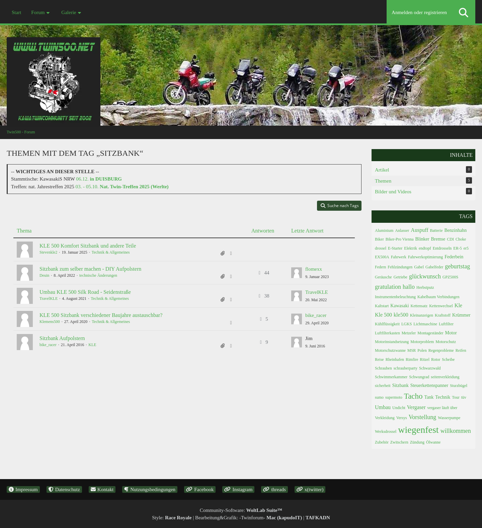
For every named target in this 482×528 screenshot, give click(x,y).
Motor (451, 332)
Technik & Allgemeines (111, 252)
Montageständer (430, 333)
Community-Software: (241, 510)
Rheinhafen (395, 359)
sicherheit (383, 385)
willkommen (455, 430)
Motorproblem (422, 341)
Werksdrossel (385, 431)
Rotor (435, 359)
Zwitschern (399, 442)
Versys (401, 417)
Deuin (44, 275)
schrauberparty (405, 368)
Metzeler (409, 333)
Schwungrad (419, 377)
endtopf (425, 248)
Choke (461, 239)
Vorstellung (422, 417)
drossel (380, 248)
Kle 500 (383, 315)
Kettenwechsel (441, 306)
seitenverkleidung (445, 377)
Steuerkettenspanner (429, 385)
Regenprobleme (441, 350)
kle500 (401, 315)
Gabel (419, 267)
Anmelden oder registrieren (419, 12)
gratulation (388, 286)
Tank (429, 397)
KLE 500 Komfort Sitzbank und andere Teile (87, 246)
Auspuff (419, 230)
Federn (380, 267)
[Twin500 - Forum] (241, 70)
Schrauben (383, 368)
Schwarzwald (430, 368)
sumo (379, 397)
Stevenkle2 (48, 252)
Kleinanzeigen (421, 315)
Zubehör (382, 442)
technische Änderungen (98, 275)
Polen (421, 350)
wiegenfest (418, 429)
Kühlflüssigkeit (387, 324)
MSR (411, 350)
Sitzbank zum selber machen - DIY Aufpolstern (90, 269)
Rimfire (412, 359)
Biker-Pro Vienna (400, 239)
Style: (171, 517)
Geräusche (383, 277)
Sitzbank (400, 385)
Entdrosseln (442, 248)
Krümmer (461, 315)
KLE (92, 344)
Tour (456, 397)
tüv (463, 397)
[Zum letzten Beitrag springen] (296, 272)
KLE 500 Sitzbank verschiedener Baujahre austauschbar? (100, 315)
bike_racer (315, 315)
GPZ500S (450, 277)
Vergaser (416, 407)
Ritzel (424, 359)
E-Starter (395, 248)
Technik (442, 397)
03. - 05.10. (122, 186)
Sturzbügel (458, 385)
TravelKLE (48, 298)
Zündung (417, 442)
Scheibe (448, 359)
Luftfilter (446, 324)
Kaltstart (382, 306)
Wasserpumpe (449, 417)
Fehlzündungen (400, 267)
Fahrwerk (398, 257)
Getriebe (400, 277)
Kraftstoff (443, 315)
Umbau (383, 407)
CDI (450, 239)
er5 (466, 248)
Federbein (454, 256)
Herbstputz (425, 287)
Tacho (413, 396)
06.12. (99, 179)
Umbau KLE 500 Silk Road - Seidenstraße (85, 292)
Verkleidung (385, 417)
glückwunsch (425, 276)
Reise (379, 359)
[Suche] (463, 12)
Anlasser (402, 230)
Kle (458, 305)
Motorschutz (445, 341)
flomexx (313, 269)
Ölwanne (433, 442)
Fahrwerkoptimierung (425, 257)
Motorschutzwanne (390, 350)
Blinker (422, 239)
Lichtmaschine (425, 324)
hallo (409, 286)
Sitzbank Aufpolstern (62, 338)
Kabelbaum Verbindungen (438, 296)
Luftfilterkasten (387, 333)
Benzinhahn (455, 230)
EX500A (382, 257)
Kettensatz (419, 306)
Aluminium (384, 230)
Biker (379, 239)
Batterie (436, 230)
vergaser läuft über (442, 407)
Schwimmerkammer (391, 377)
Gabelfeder (434, 267)
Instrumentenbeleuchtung (395, 296)
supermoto (393, 397)
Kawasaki (399, 305)
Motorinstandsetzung (392, 341)
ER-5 (457, 248)
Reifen (461, 350)
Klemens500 (49, 321)
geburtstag (457, 266)
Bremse (438, 239)
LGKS (406, 324)
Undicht (398, 407)
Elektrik (410, 248)
